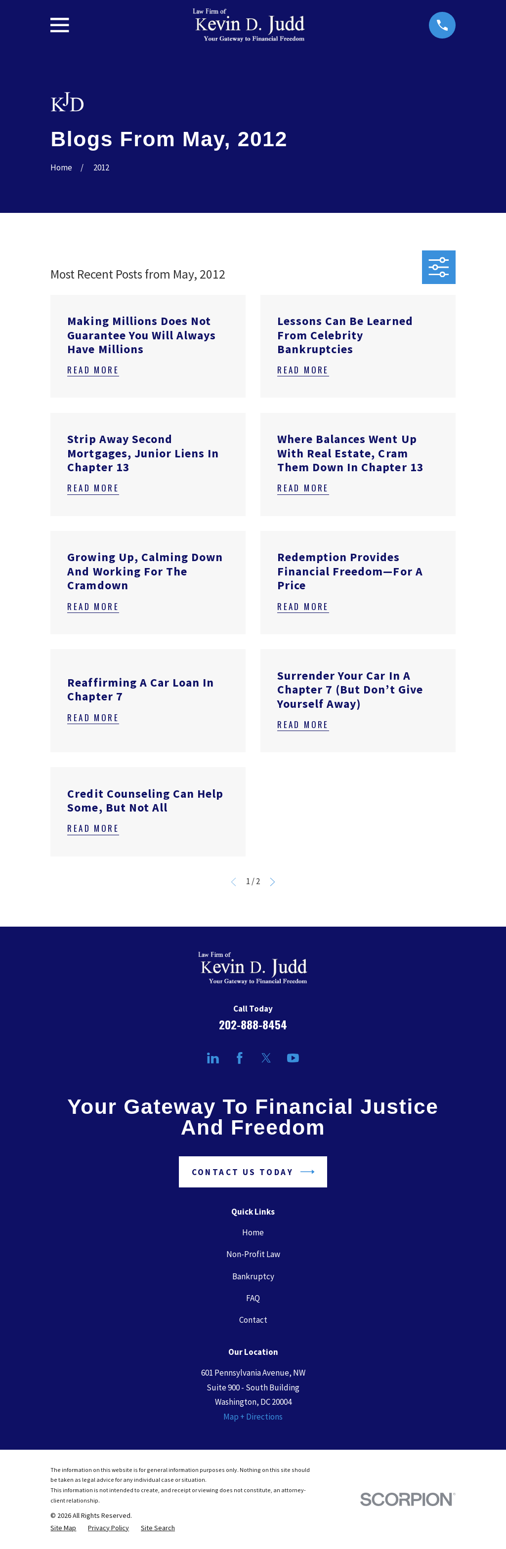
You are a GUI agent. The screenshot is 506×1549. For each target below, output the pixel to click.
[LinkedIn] (213, 1058)
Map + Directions (253, 1416)
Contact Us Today (253, 1172)
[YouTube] (293, 1058)
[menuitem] (63, 1528)
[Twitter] (266, 1058)
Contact (253, 1319)
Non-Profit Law (253, 1254)
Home (253, 1232)
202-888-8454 (253, 1024)
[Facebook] (240, 1058)
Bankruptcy (253, 1276)
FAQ (253, 1298)
